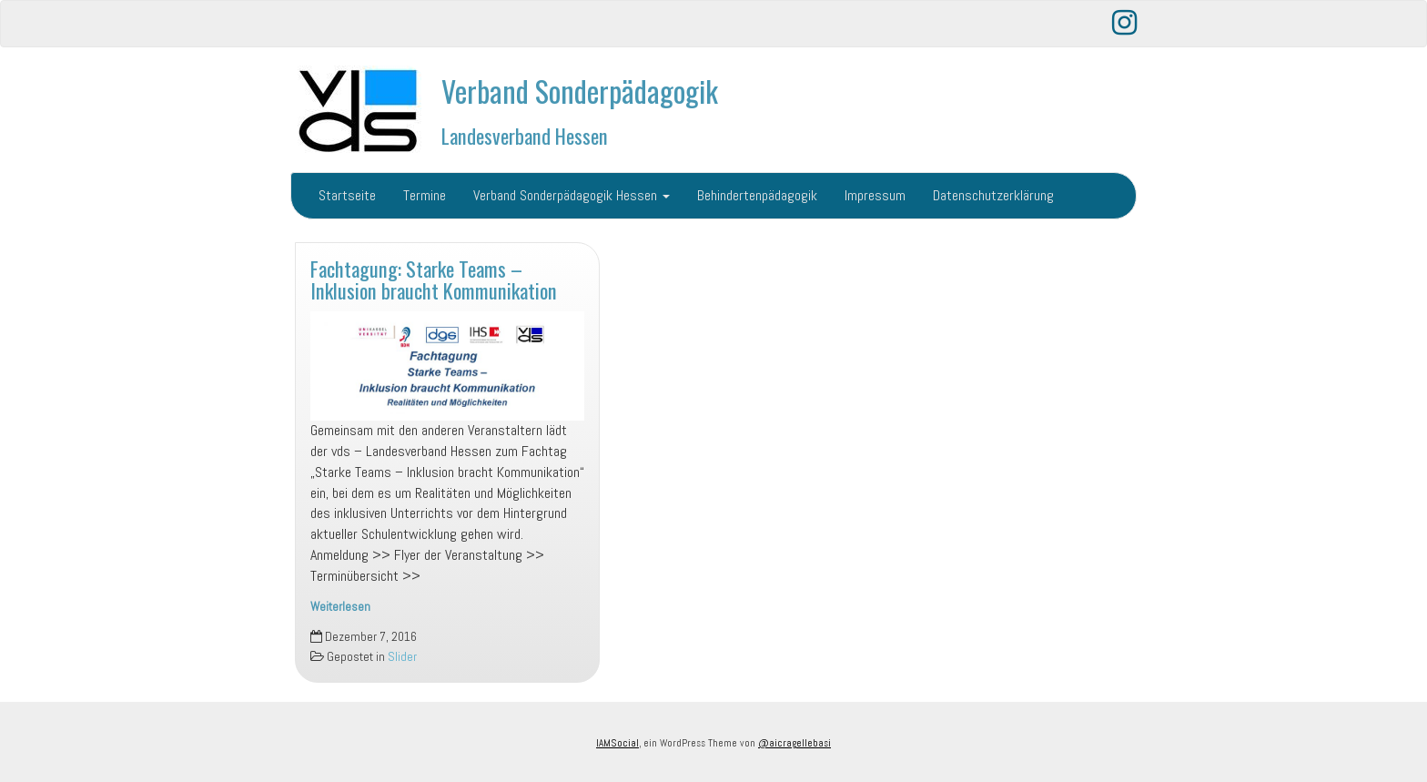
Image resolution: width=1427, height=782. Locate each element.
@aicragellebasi (794, 742)
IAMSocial (617, 742)
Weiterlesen (340, 606)
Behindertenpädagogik (757, 195)
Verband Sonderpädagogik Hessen (571, 195)
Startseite (347, 195)
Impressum (875, 195)
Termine (424, 195)
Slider (402, 657)
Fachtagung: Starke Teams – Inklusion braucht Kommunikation (433, 279)
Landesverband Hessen (524, 135)
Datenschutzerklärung (993, 195)
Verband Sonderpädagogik (579, 90)
